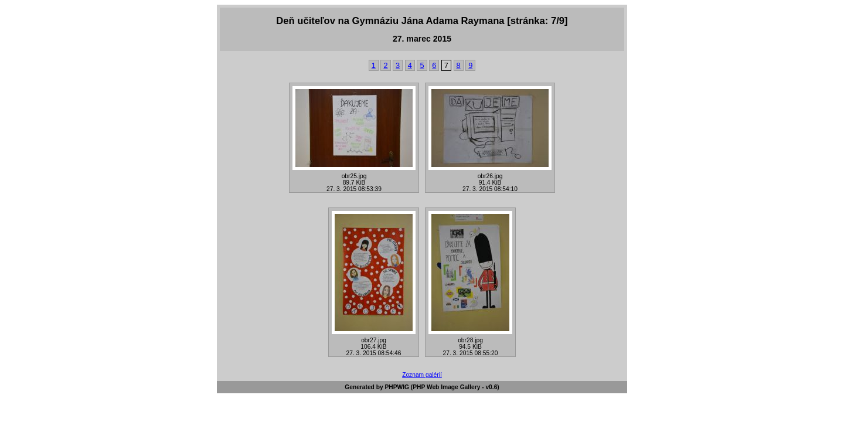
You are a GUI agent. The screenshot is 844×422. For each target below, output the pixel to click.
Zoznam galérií (422, 375)
